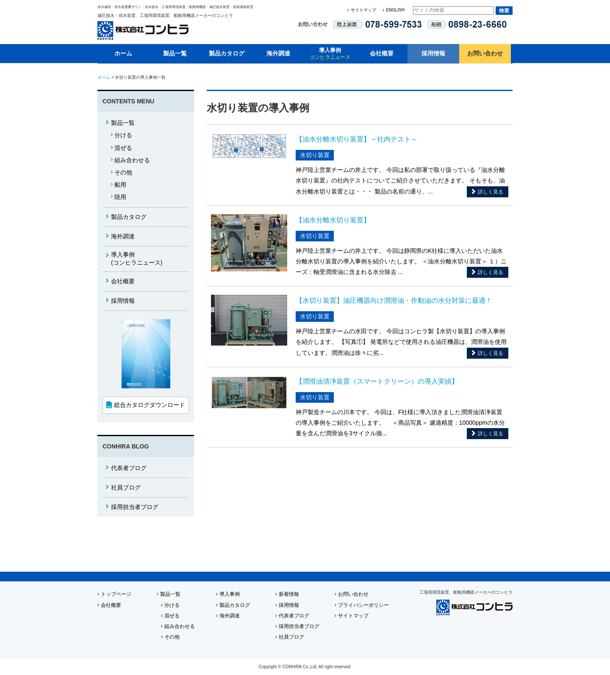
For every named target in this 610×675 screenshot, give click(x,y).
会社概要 (382, 53)
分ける (123, 135)
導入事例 (330, 53)
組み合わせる (132, 160)
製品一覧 (175, 53)
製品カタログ (226, 53)
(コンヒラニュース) (136, 258)
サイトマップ (363, 10)
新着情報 (289, 594)
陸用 (120, 197)
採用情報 (433, 53)
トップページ (116, 594)
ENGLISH (395, 10)
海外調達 (278, 53)
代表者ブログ (129, 468)
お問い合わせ (485, 53)
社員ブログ (126, 487)
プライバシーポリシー (363, 605)
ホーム (123, 53)
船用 (120, 184)
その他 (123, 172)
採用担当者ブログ (134, 506)
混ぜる (123, 147)
